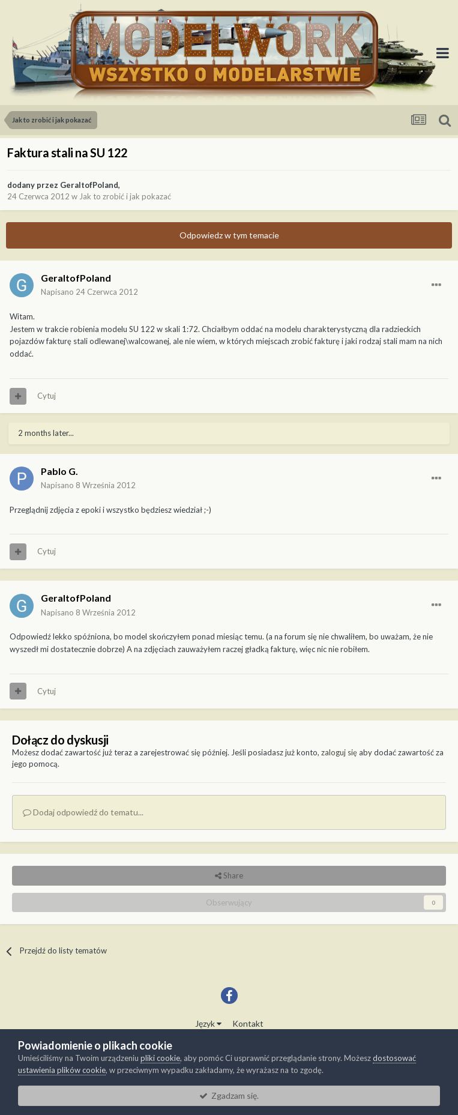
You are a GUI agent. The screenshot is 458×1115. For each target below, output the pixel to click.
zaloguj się (339, 752)
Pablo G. (59, 471)
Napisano (89, 292)
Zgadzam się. (229, 1095)
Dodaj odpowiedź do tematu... (83, 812)
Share (229, 875)
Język (208, 1023)
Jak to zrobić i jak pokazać (125, 196)
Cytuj (46, 395)
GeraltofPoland (89, 185)
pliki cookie (160, 1058)
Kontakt (248, 1023)
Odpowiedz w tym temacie (229, 235)
